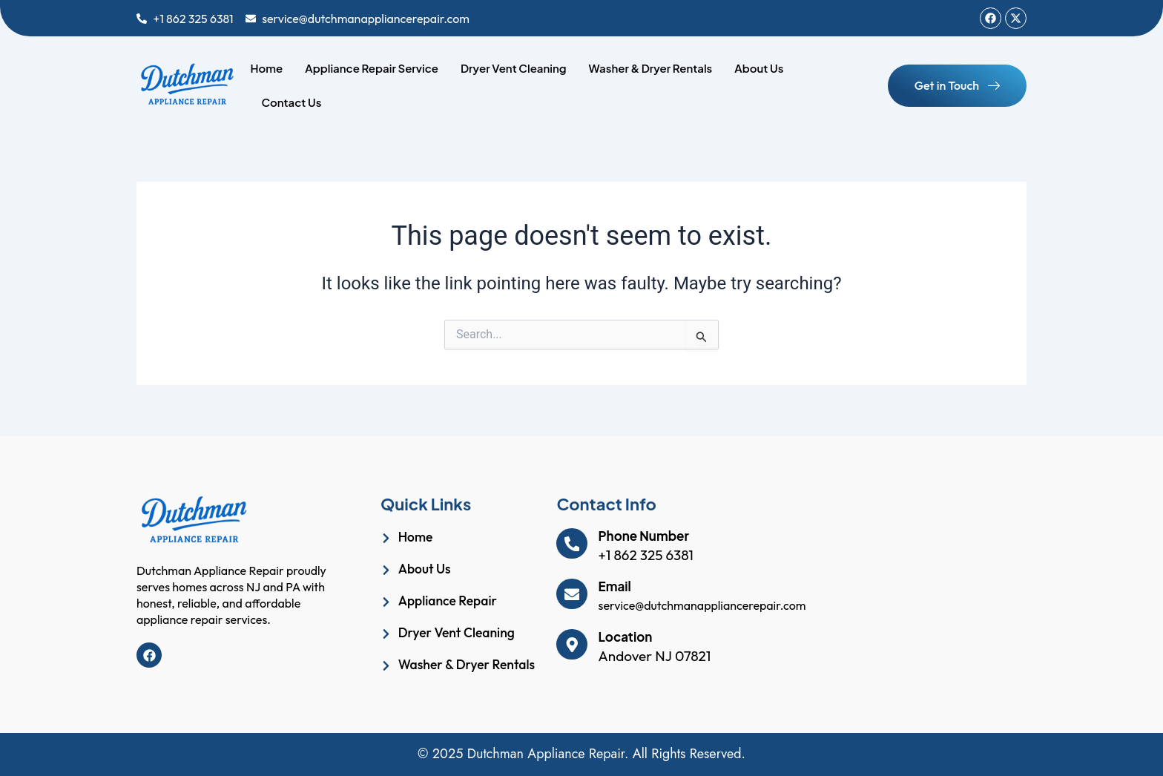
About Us (758, 68)
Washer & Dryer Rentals (651, 68)
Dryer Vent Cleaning (514, 68)
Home (266, 68)
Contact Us (291, 102)
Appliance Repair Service (371, 68)
